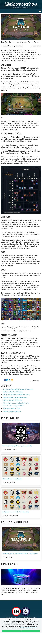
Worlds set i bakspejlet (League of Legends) (18, 389)
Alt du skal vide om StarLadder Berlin (16, 403)
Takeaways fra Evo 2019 (11, 408)
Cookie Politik (33, 627)
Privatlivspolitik (24, 627)
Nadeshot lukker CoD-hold (12, 400)
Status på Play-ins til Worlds (13, 392)
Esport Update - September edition (15, 397)
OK (21, 631)
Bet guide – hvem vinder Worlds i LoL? (16, 395)
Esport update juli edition (12, 411)
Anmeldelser (35, 46)
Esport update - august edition (13, 406)
